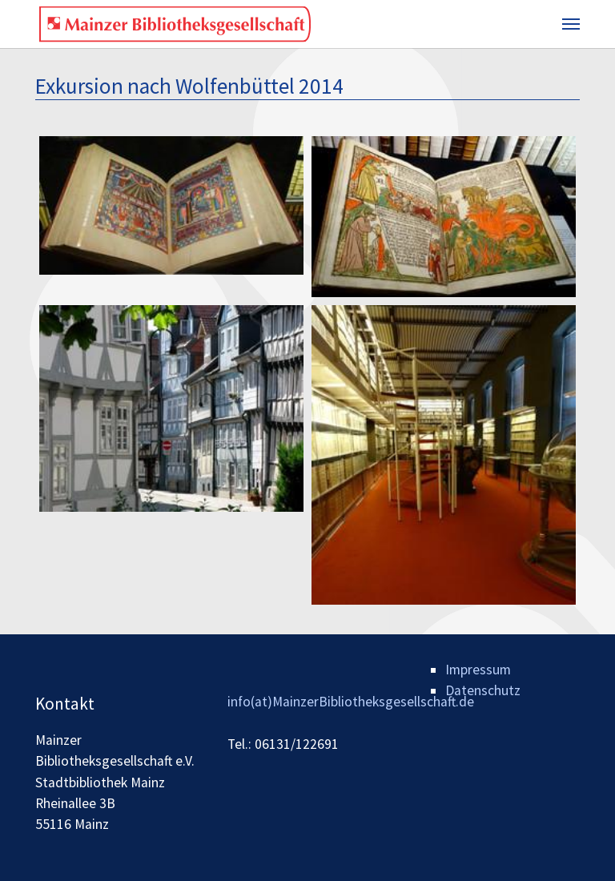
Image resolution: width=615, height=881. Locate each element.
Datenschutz (483, 690)
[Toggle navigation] (571, 24)
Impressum (478, 669)
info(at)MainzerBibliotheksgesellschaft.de (350, 701)
